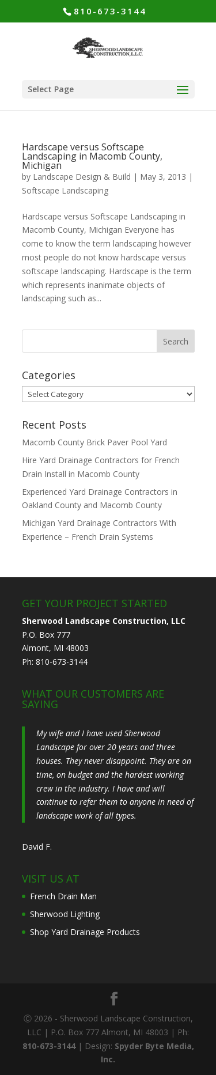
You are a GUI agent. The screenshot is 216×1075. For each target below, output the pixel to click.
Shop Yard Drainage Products (85, 931)
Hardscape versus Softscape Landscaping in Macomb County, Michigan (92, 156)
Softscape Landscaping (65, 190)
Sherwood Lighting (65, 914)
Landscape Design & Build (82, 176)
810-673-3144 (110, 11)
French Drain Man (63, 896)
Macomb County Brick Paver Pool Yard (94, 442)
